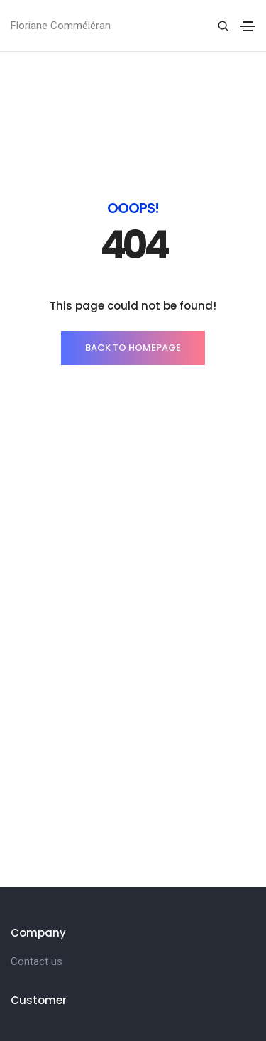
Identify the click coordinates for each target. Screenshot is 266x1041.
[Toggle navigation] (247, 26)
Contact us (36, 961)
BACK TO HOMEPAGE (133, 347)
